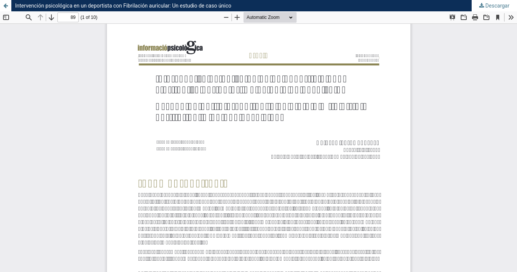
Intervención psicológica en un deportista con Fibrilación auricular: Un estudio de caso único (123, 6)
